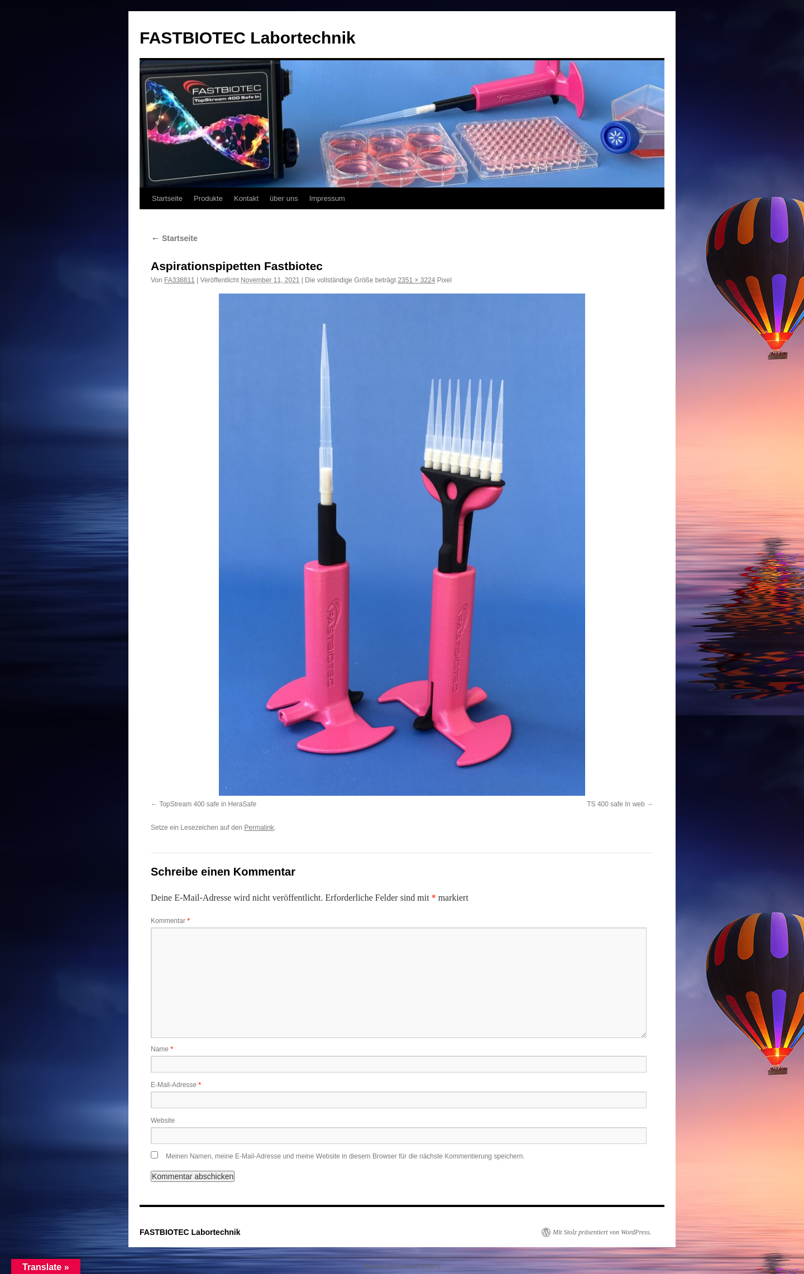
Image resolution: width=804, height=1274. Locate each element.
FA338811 (179, 280)
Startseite (167, 198)
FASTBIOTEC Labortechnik (248, 37)
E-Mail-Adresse (176, 1085)
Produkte (208, 198)
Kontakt (246, 198)
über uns (284, 198)
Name (162, 1049)
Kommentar (170, 921)
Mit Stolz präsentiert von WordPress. (602, 1232)
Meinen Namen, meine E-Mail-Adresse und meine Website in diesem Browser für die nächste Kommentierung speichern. (345, 1156)
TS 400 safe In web (615, 804)
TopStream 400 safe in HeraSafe (207, 804)
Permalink (259, 827)
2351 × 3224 (416, 280)
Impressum (327, 198)
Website (163, 1120)
